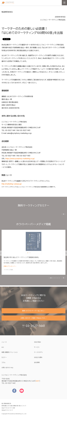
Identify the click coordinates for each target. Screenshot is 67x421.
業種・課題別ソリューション (10, 353)
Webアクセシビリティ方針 (8, 409)
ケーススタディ (38, 353)
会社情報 (37, 364)
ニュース (4, 343)
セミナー (4, 359)
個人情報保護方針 (6, 405)
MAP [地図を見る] (37, 382)
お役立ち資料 (38, 359)
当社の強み (37, 343)
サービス (36, 348)
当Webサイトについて (7, 411)
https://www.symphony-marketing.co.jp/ (20, 159)
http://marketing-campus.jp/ (12, 184)
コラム (3, 364)
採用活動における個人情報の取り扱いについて (14, 407)
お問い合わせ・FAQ (7, 369)
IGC (9, 348)
